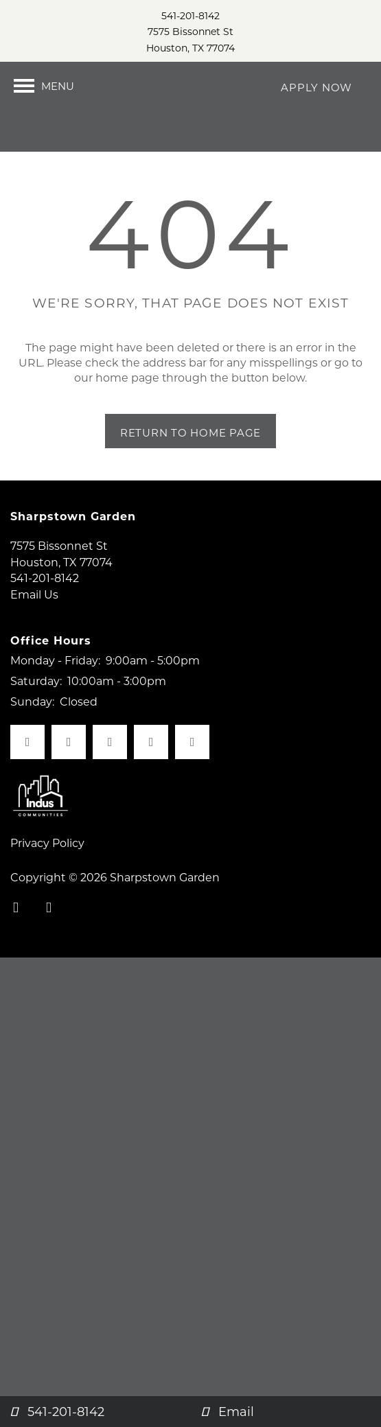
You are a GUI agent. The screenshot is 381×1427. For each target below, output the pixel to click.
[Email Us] (286, 1411)
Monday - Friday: (55, 697)
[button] (316, 86)
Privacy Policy (47, 879)
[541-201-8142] (95, 1411)
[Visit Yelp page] (110, 779)
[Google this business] (192, 779)
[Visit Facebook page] (27, 779)
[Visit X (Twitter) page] (68, 779)
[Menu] (44, 86)
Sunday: (32, 737)
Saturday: (36, 717)
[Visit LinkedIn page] (151, 779)
